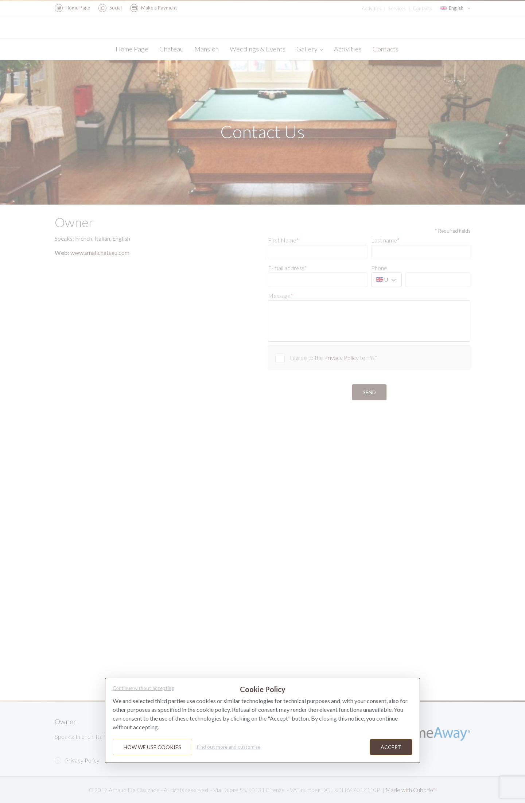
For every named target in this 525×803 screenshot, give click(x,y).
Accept (391, 747)
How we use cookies (152, 747)
